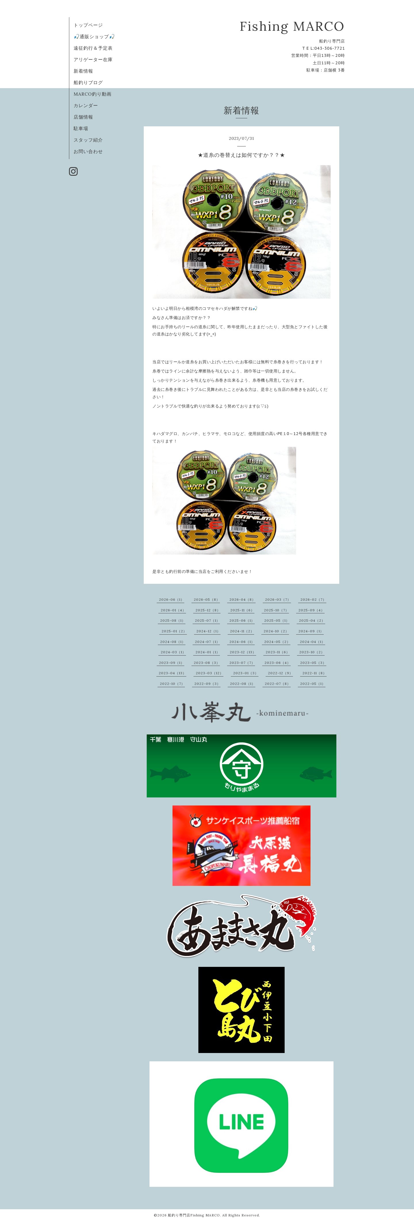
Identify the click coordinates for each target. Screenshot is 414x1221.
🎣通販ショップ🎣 (94, 36)
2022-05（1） (312, 683)
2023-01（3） (245, 673)
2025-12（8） (208, 610)
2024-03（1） (173, 652)
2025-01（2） (174, 631)
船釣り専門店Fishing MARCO (194, 1215)
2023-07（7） (242, 662)
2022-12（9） (280, 673)
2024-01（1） (207, 652)
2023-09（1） (171, 662)
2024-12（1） (208, 631)
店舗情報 (83, 117)
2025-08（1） (172, 620)
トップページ (88, 25)
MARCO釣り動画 (93, 94)
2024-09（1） (311, 631)
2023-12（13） (243, 652)
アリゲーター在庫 (93, 59)
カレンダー (86, 105)
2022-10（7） (172, 683)
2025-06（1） (242, 620)
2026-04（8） (242, 599)
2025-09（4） (311, 610)
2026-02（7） (313, 599)
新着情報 (83, 71)
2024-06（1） (242, 642)
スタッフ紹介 (88, 140)
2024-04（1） (312, 642)
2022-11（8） (314, 673)
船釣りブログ (88, 82)
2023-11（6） (278, 652)
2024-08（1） (172, 642)
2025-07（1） (207, 620)
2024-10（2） (276, 631)
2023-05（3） (313, 662)
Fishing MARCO (292, 26)
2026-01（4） (173, 610)
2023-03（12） (209, 673)
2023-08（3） (207, 662)
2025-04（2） (312, 620)
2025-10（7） (276, 610)
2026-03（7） (278, 599)
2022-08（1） (242, 683)
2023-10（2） (312, 652)
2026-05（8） (207, 599)
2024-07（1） (207, 642)
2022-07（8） (278, 683)
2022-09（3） (207, 683)
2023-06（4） (277, 662)
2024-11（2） (242, 631)
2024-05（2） (277, 642)
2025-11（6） (242, 610)
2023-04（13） (172, 673)
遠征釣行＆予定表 (93, 48)
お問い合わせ (88, 151)
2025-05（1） (277, 620)
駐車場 (81, 128)
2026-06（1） (171, 599)
